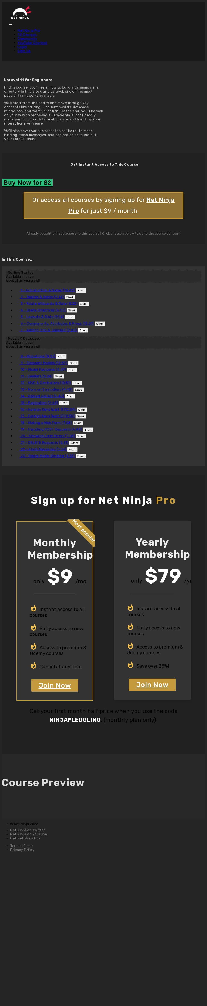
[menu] (103, 41)
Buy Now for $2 (27, 182)
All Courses (27, 35)
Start (80, 290)
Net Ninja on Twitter (27, 830)
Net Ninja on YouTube (28, 834)
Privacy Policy (22, 850)
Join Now (55, 685)
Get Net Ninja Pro (25, 838)
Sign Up (24, 51)
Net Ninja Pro (29, 31)
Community (27, 39)
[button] (10, 24)
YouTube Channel (32, 43)
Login (22, 47)
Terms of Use (21, 846)
